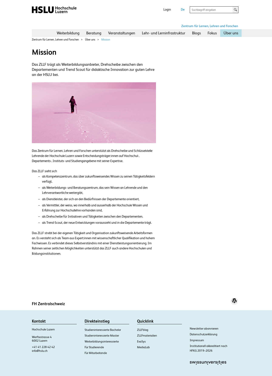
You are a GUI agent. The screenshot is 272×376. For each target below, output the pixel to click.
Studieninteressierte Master (102, 335)
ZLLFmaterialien (147, 335)
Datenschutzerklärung (203, 334)
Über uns (231, 33)
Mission (105, 39)
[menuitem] (68, 33)
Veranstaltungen (121, 33)
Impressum (197, 340)
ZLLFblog (142, 329)
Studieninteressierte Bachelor (103, 329)
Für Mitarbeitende (96, 353)
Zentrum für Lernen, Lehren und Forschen (209, 26)
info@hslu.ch (40, 350)
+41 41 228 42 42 (43, 347)
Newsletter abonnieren (204, 328)
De (183, 9)
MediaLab (143, 347)
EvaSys (141, 341)
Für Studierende (94, 347)
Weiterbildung (68, 33)
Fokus (212, 33)
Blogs (196, 33)
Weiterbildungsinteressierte (102, 341)
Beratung (93, 33)
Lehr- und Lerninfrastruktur (163, 33)
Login (167, 9)
